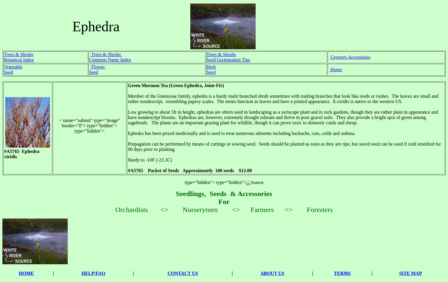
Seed (8, 72)
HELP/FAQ (93, 273)
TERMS (342, 273)
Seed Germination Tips (228, 59)
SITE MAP (410, 273)
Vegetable (13, 66)
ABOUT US (272, 273)
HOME (26, 273)
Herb (211, 66)
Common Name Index (110, 59)
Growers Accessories (349, 57)
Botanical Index (19, 59)
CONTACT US (182, 273)
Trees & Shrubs (18, 54)
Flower (98, 66)
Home (335, 69)
